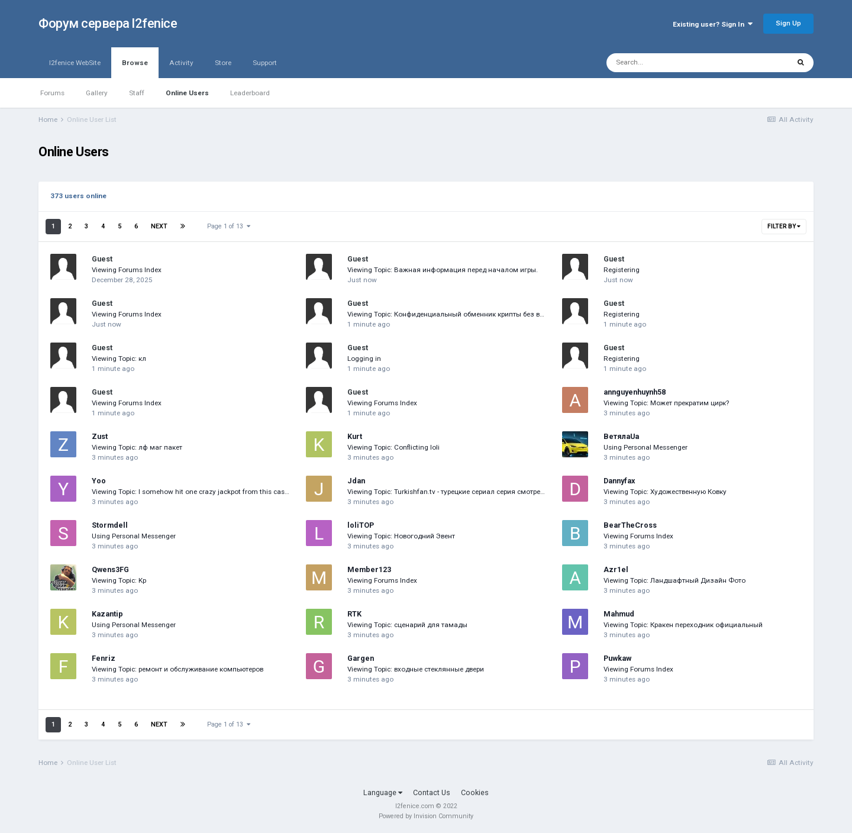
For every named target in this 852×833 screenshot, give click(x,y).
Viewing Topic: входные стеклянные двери (415, 669)
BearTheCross (630, 525)
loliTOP (360, 525)
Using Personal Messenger (646, 447)
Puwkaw (617, 658)
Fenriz (103, 658)
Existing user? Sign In (713, 24)
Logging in (364, 358)
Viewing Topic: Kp (119, 580)
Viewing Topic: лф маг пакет (137, 447)
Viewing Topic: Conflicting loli (393, 447)
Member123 (369, 569)
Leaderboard (250, 93)
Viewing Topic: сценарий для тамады (407, 625)
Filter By (784, 226)
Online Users (187, 93)
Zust (100, 436)
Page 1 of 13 (228, 226)
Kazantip (107, 613)
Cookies (475, 792)
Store (223, 63)
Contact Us (431, 792)
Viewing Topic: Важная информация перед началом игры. (442, 270)
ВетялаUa (621, 436)
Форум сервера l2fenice (107, 23)
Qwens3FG (110, 569)
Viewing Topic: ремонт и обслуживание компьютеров (177, 669)
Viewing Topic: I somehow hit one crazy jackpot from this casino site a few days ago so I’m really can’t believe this (271, 491)
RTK (354, 613)
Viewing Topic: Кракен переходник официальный (683, 625)
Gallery (97, 93)
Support (265, 63)
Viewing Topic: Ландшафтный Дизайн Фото (675, 580)
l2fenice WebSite (75, 63)
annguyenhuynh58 (635, 392)
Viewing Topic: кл (119, 358)
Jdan (356, 480)
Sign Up (788, 23)
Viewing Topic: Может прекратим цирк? (666, 403)
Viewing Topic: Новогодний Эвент (401, 536)
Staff (136, 93)
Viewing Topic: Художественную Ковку (665, 491)
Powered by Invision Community (426, 816)
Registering (622, 270)
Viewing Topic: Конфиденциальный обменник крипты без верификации (463, 314)
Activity (181, 63)
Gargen (360, 658)
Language (382, 792)
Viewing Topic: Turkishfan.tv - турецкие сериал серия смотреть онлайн (460, 491)
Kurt (354, 436)
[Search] (669, 62)
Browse (135, 68)
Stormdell (110, 525)
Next (159, 226)
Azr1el (616, 569)
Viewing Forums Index (127, 270)
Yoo (99, 480)
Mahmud (619, 613)
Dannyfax (619, 480)
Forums (52, 93)
